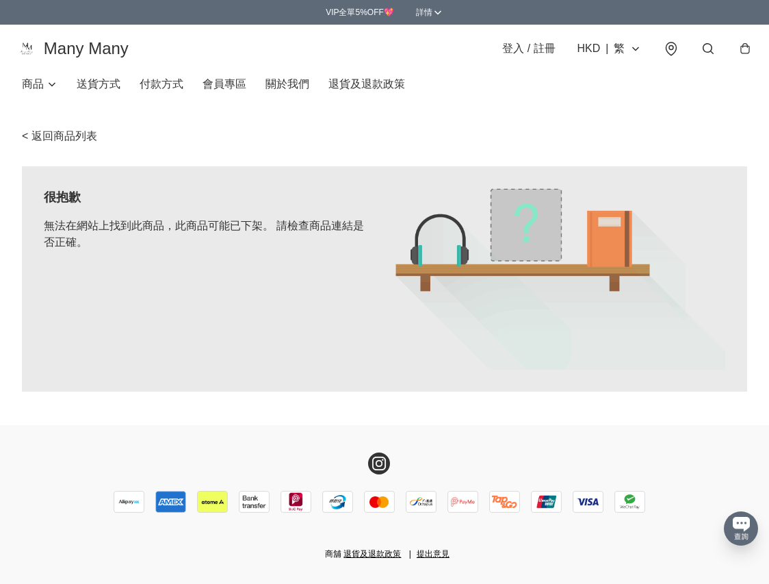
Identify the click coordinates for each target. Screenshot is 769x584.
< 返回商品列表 (59, 145)
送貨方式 (98, 93)
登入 (522, 53)
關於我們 (287, 93)
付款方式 (161, 93)
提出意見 (433, 554)
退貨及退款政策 (366, 93)
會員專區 (224, 93)
